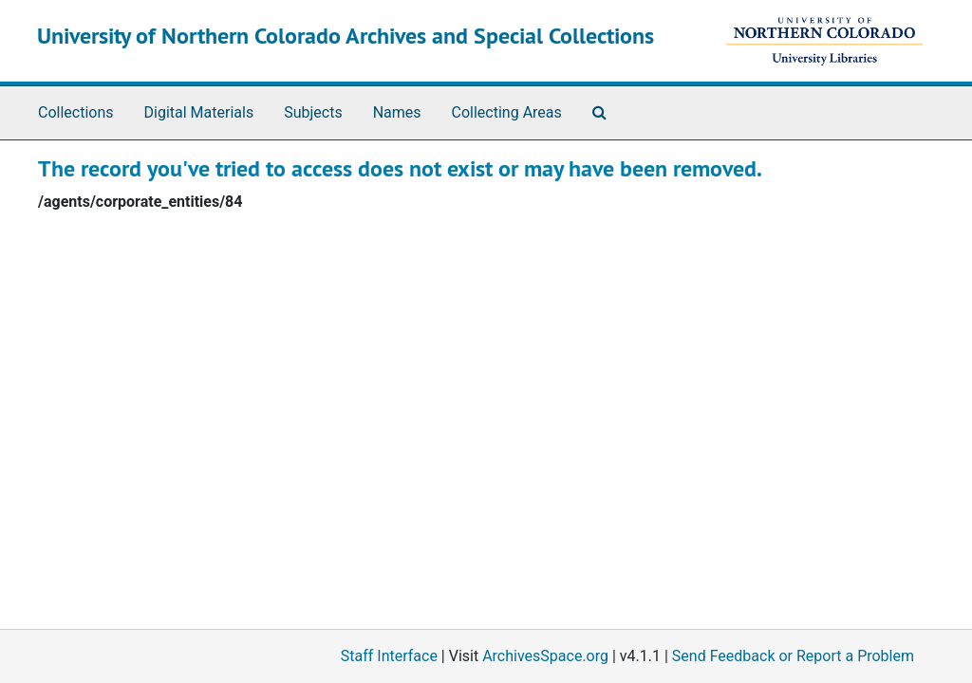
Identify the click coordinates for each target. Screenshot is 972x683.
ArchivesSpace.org (545, 656)
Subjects (313, 112)
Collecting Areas (507, 112)
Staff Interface (389, 656)
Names (397, 112)
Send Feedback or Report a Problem (793, 656)
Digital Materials (199, 112)
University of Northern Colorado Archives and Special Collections (345, 35)
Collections (76, 112)
